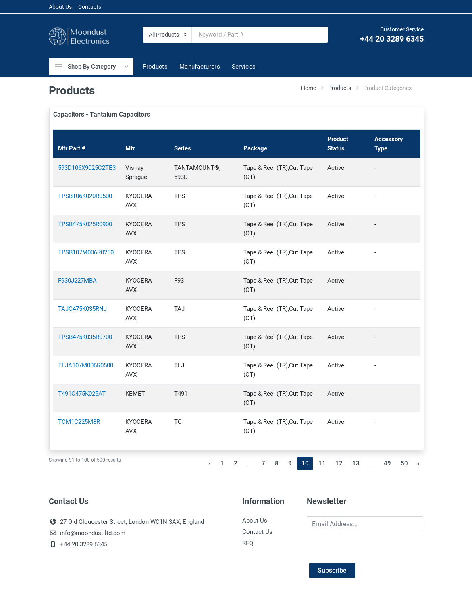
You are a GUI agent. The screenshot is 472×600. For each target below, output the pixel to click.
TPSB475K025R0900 (85, 224)
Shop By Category (91, 66)
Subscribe (332, 570)
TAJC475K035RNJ (82, 308)
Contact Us (257, 531)
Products (339, 88)
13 (356, 463)
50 (404, 463)
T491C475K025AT (82, 393)
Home (308, 88)
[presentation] (368, 547)
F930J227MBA (77, 280)
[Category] (167, 35)
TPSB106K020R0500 (85, 196)
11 (322, 463)
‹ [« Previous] (210, 463)
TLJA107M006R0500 (85, 365)
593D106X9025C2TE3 (87, 167)
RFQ (247, 543)
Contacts (89, 7)
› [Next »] (419, 463)
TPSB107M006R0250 (86, 252)
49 (387, 463)
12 (339, 463)
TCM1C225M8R (79, 421)
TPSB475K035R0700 (85, 337)
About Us (60, 7)
